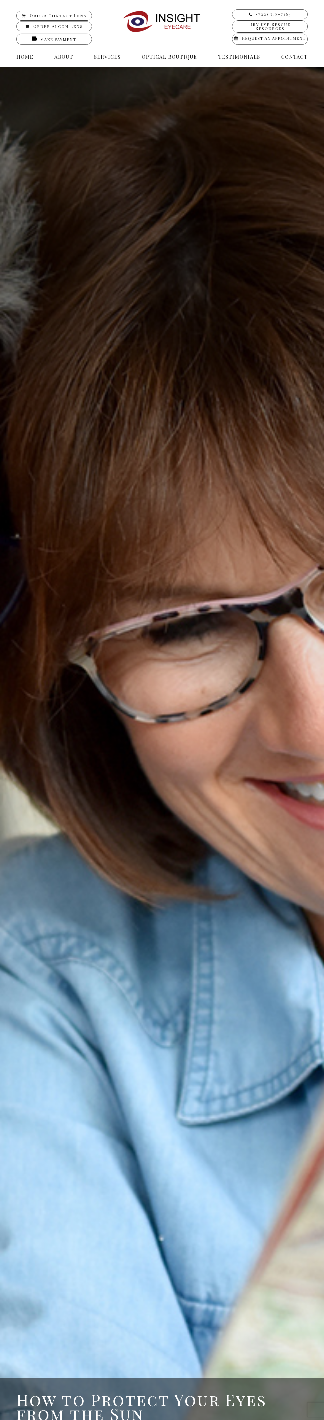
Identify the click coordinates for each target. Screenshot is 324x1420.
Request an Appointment (274, 38)
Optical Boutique (169, 56)
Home (24, 56)
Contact (294, 56)
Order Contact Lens (58, 15)
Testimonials (239, 56)
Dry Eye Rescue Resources (270, 26)
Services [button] (107, 56)
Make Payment (58, 39)
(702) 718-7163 (273, 14)
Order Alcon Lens (58, 26)
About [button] (63, 56)
